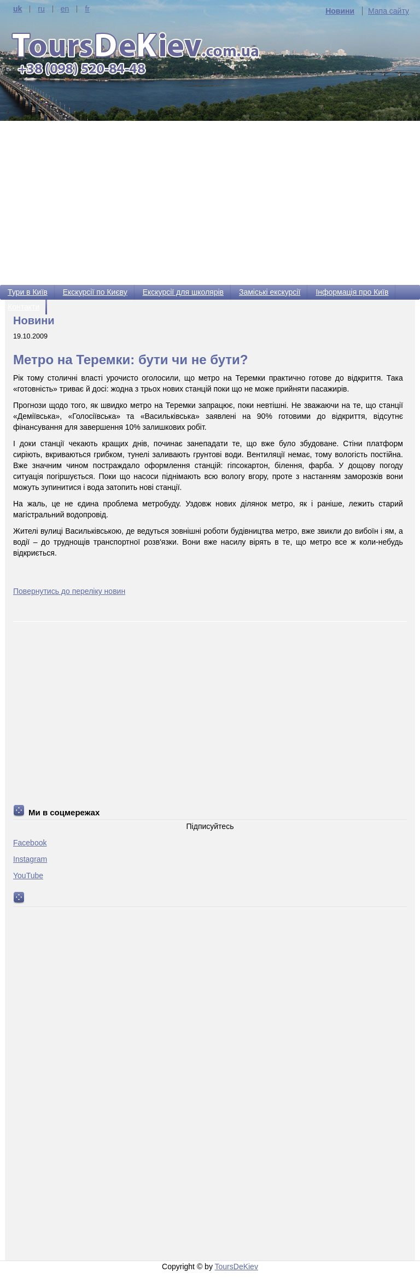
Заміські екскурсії (269, 292)
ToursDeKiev (236, 1266)
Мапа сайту (388, 11)
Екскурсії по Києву (95, 292)
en (65, 9)
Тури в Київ (28, 292)
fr (87, 9)
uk (17, 9)
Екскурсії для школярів (183, 292)
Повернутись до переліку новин (69, 591)
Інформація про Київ (352, 292)
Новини (339, 11)
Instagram (30, 859)
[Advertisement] (210, 202)
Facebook (29, 842)
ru (41, 9)
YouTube (28, 875)
